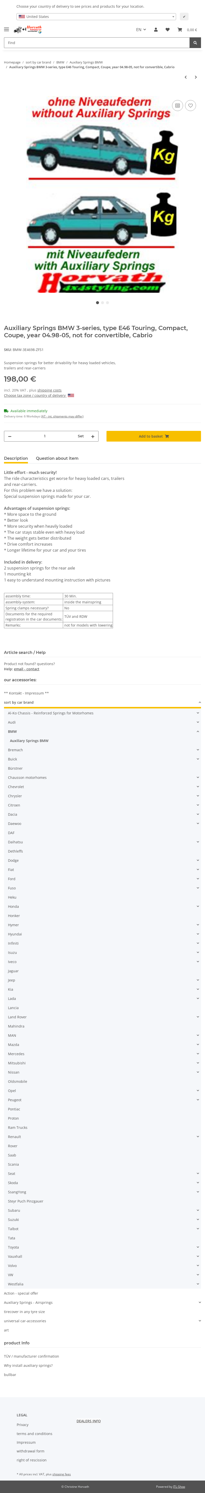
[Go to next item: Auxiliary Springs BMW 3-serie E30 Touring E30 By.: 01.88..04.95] (196, 77)
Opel (12, 1090)
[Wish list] (168, 30)
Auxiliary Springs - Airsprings (28, 1302)
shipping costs (49, 390)
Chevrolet (16, 786)
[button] (156, 30)
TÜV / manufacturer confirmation (31, 1356)
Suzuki (13, 1219)
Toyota (13, 1247)
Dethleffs (15, 851)
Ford (11, 878)
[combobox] (96, 16)
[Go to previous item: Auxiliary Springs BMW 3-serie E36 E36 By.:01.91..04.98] (186, 77)
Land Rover (17, 1017)
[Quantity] (44, 436)
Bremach (15, 749)
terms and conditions (34, 1433)
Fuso (12, 888)
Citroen (14, 805)
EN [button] (138, 29)
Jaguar (13, 971)
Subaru (14, 1210)
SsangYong (17, 1192)
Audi (12, 722)
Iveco (12, 961)
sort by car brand (19, 702)
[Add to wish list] (190, 105)
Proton (13, 1118)
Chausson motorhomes (27, 777)
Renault (14, 1136)
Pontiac (14, 1109)
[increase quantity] (92, 436)
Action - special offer (21, 1293)
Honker (14, 915)
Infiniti (13, 943)
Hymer (13, 924)
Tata (11, 1238)
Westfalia (15, 1284)
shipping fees (61, 1474)
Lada (12, 998)
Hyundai (15, 934)
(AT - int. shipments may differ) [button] (62, 416)
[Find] (97, 42)
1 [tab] (97, 302)
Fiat (11, 869)
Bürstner (15, 768)
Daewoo (14, 823)
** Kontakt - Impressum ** (26, 693)
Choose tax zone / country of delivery (39, 395)
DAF (11, 832)
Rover (12, 1146)
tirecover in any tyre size (24, 1311)
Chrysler (15, 796)
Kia (10, 989)
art (6, 1330)
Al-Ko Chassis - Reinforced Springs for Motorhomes (51, 713)
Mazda (13, 1044)
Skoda (13, 1182)
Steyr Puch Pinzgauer (25, 1201)
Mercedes (16, 1053)
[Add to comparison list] (177, 105)
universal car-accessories (25, 1321)
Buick (12, 759)
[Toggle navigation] (6, 27)
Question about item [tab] (57, 458)
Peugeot (14, 1099)
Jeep (11, 980)
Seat (11, 1173)
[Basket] (187, 30)
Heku (12, 897)
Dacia (12, 814)
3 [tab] (107, 302)
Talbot (13, 1228)
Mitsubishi (17, 1063)
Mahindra (16, 1026)
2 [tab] (102, 302)
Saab (12, 1155)
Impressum (26, 1442)
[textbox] (96, 16)
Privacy (22, 1424)
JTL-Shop (179, 1487)
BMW (12, 731)
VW (10, 1274)
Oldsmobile (17, 1081)
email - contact (26, 669)
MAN (12, 1035)
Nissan (13, 1072)
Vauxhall (15, 1256)
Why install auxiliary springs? (28, 1365)
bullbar (10, 1374)
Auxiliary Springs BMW (29, 740)
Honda (13, 906)
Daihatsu (15, 842)
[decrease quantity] (9, 436)
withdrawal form (30, 1451)
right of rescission (32, 1460)
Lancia (13, 1007)
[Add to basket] (8, 93)
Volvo (12, 1265)
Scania (13, 1164)
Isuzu (12, 952)
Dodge (13, 860)
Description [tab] (16, 458)
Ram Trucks (17, 1127)
